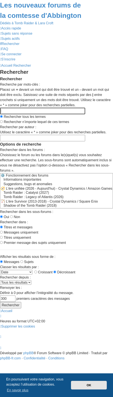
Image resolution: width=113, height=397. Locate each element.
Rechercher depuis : (15, 277)
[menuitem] (16, 33)
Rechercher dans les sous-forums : (26, 212)
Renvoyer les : (11, 287)
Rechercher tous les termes (23, 116)
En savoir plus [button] (18, 390)
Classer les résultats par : (19, 267)
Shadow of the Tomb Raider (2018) (56, 206)
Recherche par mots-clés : (20, 84)
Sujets (27, 262)
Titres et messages (16, 227)
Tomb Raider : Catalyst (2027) (56, 193)
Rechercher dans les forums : (22, 150)
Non (15, 217)
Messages (9, 262)
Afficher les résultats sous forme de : (27, 257)
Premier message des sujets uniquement (33, 243)
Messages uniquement (19, 232)
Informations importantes (56, 180)
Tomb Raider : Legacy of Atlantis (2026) (56, 197)
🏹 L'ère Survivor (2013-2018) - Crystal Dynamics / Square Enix (56, 201)
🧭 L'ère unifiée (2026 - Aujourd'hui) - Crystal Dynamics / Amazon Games (56, 188)
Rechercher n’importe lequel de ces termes (34, 122)
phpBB (28, 353)
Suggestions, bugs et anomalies (56, 184)
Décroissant (64, 272)
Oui (4, 217)
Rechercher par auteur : (18, 127)
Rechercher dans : (14, 222)
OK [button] (89, 385)
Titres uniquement (15, 237)
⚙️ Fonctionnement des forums (56, 175)
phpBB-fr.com (10, 358)
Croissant (43, 272)
